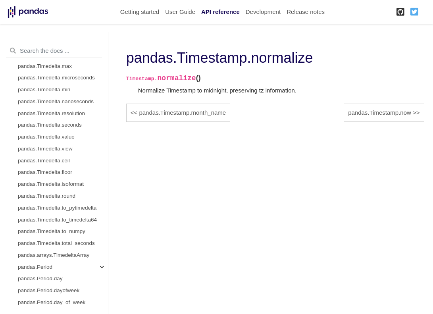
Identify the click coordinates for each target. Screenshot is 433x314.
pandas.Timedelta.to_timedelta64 (57, 220)
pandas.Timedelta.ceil (44, 161)
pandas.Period (35, 267)
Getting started (139, 11)
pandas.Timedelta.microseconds (56, 78)
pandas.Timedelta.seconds (50, 125)
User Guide (180, 11)
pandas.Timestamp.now (379, 112)
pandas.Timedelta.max (45, 66)
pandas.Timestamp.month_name (182, 112)
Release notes (306, 11)
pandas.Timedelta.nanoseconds (56, 101)
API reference (220, 11)
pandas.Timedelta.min (44, 89)
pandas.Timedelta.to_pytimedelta (57, 208)
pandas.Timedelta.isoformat (51, 184)
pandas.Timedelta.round (46, 196)
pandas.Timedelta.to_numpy (51, 231)
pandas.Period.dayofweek (48, 290)
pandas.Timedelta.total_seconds (56, 243)
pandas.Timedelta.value (46, 137)
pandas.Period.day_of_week (51, 302)
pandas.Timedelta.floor (45, 172)
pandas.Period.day (40, 278)
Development (263, 11)
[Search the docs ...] (54, 51)
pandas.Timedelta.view (45, 149)
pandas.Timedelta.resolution (51, 113)
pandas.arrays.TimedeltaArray (53, 255)
